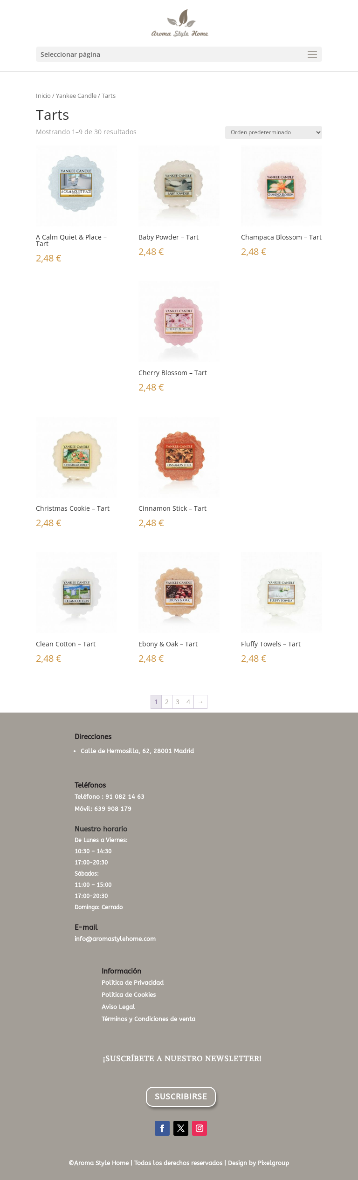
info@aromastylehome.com (115, 938)
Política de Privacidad (133, 982)
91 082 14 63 (125, 796)
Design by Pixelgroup (258, 1162)
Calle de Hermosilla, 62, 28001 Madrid (137, 751)
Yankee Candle (76, 95)
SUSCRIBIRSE (181, 1096)
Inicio (43, 95)
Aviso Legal (118, 1006)
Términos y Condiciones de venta (148, 1018)
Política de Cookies (129, 994)
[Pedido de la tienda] (273, 132)
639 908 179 (112, 808)
